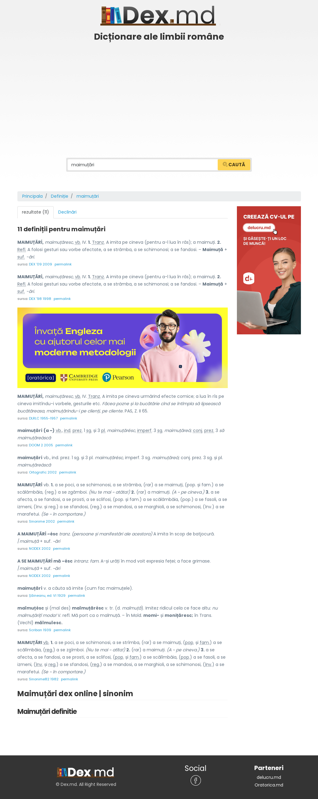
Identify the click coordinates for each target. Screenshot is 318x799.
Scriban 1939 (40, 627)
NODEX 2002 (40, 546)
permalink (63, 263)
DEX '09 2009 (40, 263)
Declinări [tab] (67, 212)
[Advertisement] (159, 90)
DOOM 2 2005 (41, 444)
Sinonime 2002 (42, 519)
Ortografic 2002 (43, 471)
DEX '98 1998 (40, 298)
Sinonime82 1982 (44, 676)
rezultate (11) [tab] (35, 212)
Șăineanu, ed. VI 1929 (47, 593)
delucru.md (269, 774)
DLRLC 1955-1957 (43, 417)
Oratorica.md (269, 781)
